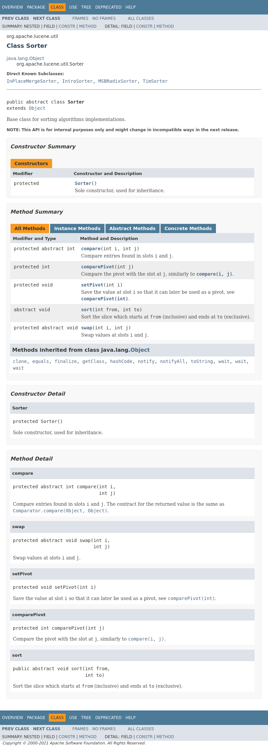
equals (40, 361)
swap (86, 327)
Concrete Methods (188, 228)
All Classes (141, 18)
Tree (86, 7)
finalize (65, 361)
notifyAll (172, 361)
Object (37, 108)
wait (224, 361)
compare (91, 248)
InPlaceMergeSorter (32, 81)
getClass (93, 361)
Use (73, 7)
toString (202, 361)
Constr (67, 26)
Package (36, 7)
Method (88, 26)
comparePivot (97, 266)
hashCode (121, 361)
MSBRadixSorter (117, 81)
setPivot (92, 284)
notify (146, 361)
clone (20, 361)
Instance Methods (77, 228)
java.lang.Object (25, 58)
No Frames (104, 18)
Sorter (83, 183)
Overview (12, 7)
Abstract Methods (132, 228)
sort (86, 309)
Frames (81, 18)
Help (131, 7)
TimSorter (155, 81)
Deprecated (108, 7)
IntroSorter (77, 81)
